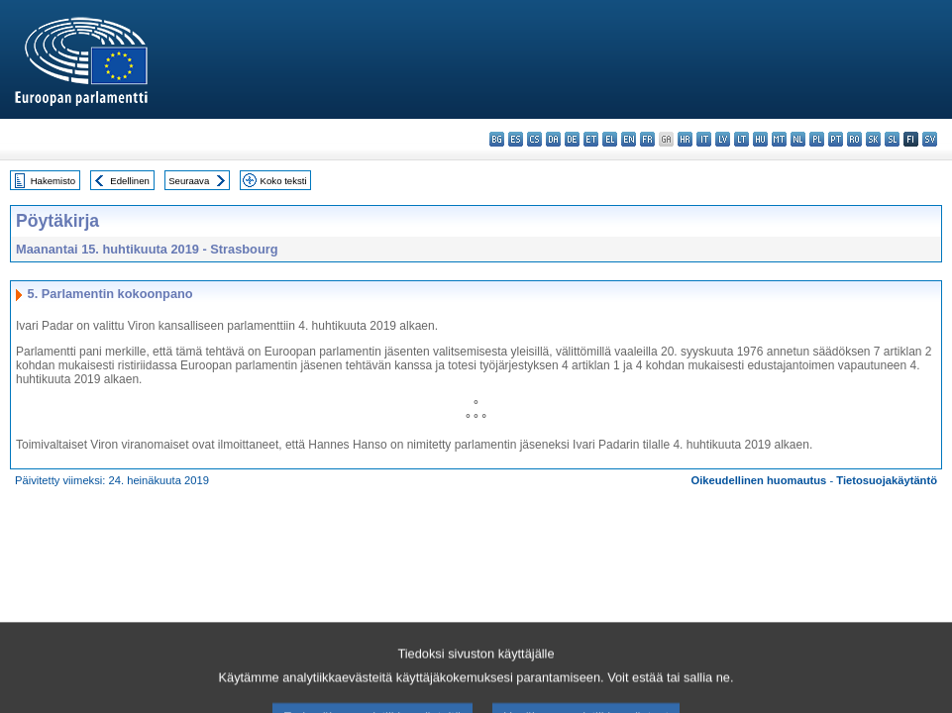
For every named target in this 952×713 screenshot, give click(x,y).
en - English (628, 139)
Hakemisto (53, 180)
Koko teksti (284, 180)
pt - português (835, 139)
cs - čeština (534, 139)
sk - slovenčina (873, 139)
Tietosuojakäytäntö (886, 480)
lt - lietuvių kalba (741, 139)
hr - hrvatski (685, 139)
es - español (515, 139)
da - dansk (553, 139)
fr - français (647, 139)
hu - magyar (760, 139)
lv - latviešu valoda (722, 139)
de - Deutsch (572, 139)
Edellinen (129, 180)
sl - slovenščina (892, 139)
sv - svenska (929, 139)
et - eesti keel (590, 139)
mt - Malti (779, 139)
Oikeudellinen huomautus (759, 480)
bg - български (496, 139)
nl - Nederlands (798, 139)
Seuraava (188, 180)
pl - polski (816, 139)
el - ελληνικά (609, 139)
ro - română (854, 139)
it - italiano (703, 139)
